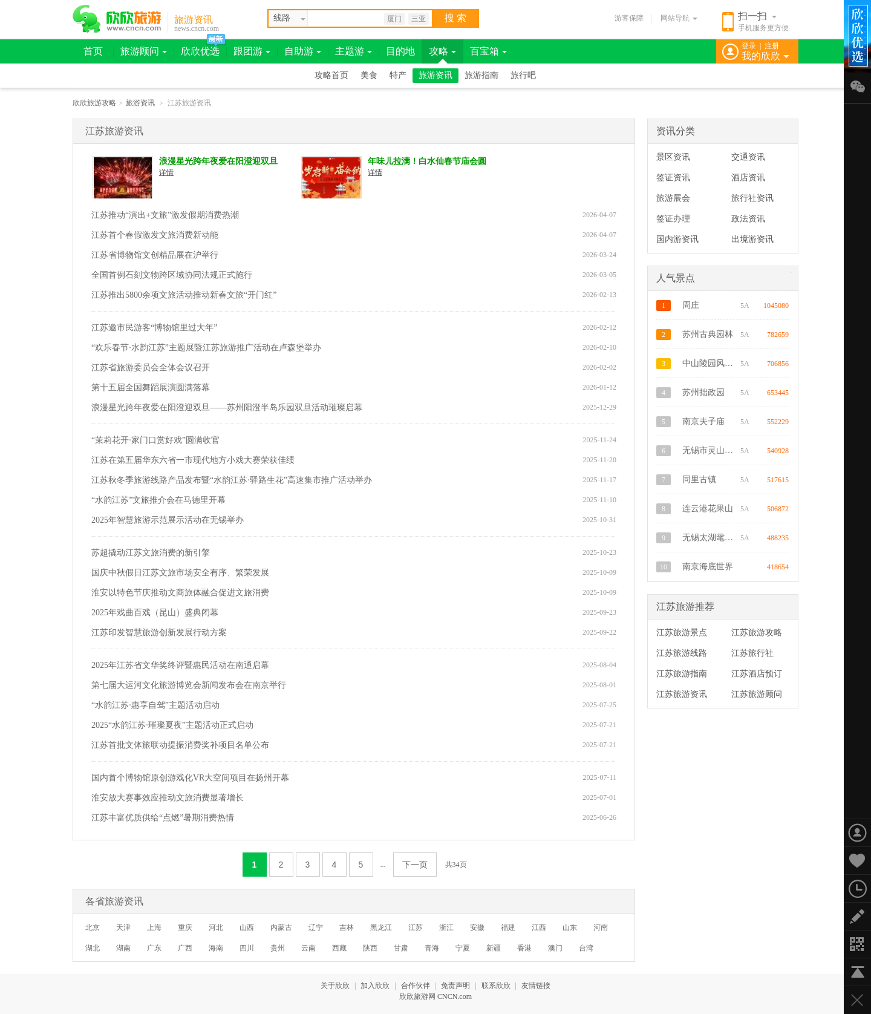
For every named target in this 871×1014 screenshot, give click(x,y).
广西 (185, 948)
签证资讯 (673, 177)
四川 (247, 948)
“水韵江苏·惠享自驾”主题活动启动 (155, 705)
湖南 (123, 948)
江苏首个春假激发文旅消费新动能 (154, 235)
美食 (368, 75)
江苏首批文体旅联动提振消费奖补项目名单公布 (180, 745)
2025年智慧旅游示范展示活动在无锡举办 (167, 520)
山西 (247, 927)
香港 (524, 948)
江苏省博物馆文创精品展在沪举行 (154, 255)
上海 (154, 927)
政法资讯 (748, 218)
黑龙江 (381, 927)
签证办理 (673, 218)
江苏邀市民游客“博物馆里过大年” (154, 327)
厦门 (394, 19)
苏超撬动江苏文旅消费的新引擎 (150, 552)
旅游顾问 (143, 51)
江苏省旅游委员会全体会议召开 (150, 367)
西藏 (339, 948)
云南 (308, 948)
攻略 (442, 51)
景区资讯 (673, 157)
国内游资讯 (677, 239)
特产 (398, 75)
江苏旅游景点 (681, 632)
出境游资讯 (752, 239)
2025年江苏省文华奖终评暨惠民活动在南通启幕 (180, 665)
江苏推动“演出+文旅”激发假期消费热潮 (165, 215)
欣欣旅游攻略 (94, 103)
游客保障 (629, 18)
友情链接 (535, 985)
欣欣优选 (200, 51)
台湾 (586, 948)
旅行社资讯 (752, 198)
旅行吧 (523, 75)
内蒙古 (281, 927)
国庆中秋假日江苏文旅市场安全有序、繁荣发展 (180, 572)
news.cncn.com (196, 28)
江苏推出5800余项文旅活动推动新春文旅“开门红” (183, 294)
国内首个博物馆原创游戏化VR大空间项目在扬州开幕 (190, 777)
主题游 (353, 51)
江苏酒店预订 (756, 673)
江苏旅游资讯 (681, 694)
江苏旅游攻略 (756, 632)
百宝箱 (488, 51)
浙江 (446, 927)
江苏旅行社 (752, 653)
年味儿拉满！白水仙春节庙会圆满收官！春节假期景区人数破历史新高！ (427, 162)
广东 (154, 948)
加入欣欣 (375, 985)
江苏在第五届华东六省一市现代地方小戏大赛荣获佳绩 (193, 460)
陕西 (370, 948)
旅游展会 (673, 198)
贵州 (277, 948)
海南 (216, 948)
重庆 (185, 927)
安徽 (477, 927)
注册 (772, 46)
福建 (508, 927)
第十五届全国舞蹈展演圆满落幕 (150, 387)
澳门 (555, 948)
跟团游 (251, 51)
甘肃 (401, 948)
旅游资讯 (193, 20)
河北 (216, 927)
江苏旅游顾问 (756, 694)
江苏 (415, 927)
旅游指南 (481, 75)
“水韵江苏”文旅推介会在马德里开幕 (158, 500)
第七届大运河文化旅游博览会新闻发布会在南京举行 (188, 685)
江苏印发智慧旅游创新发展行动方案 (159, 632)
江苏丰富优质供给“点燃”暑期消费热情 (162, 817)
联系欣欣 (496, 985)
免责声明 (455, 985)
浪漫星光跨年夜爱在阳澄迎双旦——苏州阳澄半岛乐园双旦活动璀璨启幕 (218, 162)
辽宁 (315, 927)
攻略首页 (331, 75)
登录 (749, 46)
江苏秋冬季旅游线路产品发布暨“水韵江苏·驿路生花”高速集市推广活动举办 (231, 480)
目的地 (400, 51)
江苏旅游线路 (681, 653)
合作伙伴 (415, 985)
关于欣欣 (335, 985)
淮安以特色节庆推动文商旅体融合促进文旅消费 (180, 592)
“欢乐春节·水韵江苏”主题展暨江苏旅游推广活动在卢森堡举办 (206, 347)
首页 (93, 51)
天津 (123, 927)
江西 (539, 927)
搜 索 (455, 18)
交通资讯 (748, 157)
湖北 (92, 948)
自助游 (302, 51)
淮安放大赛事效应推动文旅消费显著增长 (167, 797)
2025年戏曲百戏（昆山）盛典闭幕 (154, 612)
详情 (166, 172)
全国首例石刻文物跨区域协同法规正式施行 (171, 275)
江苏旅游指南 (681, 673)
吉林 (346, 927)
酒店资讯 (748, 177)
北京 (92, 927)
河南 (600, 927)
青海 (432, 948)
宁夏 (462, 948)
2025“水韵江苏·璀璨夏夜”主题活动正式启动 (172, 725)
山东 (570, 927)
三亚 (418, 19)
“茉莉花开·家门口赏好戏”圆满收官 (155, 440)
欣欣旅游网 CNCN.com (435, 996)
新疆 (493, 948)
